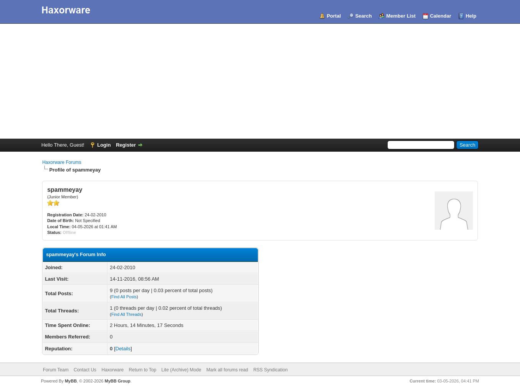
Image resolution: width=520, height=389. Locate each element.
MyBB (71, 381)
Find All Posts (124, 296)
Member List (401, 16)
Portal (334, 16)
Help (471, 16)
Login (104, 145)
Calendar (441, 16)
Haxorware (112, 370)
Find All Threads (126, 314)
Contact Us (85, 370)
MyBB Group (117, 381)
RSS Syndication (270, 370)
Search (363, 16)
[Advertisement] (260, 81)
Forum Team (55, 370)
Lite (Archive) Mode (181, 370)
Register (126, 145)
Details (123, 348)
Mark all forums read (227, 370)
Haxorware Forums (61, 162)
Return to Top (142, 370)
